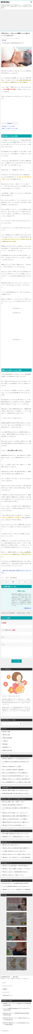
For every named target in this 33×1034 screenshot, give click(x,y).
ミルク (7, 577)
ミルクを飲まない (13, 577)
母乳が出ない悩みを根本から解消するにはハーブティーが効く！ (16, 571)
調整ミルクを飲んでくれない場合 (10, 128)
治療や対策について (7, 747)
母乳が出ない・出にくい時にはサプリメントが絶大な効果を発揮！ (17, 857)
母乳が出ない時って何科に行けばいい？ (11, 844)
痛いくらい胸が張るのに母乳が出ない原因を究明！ (13, 769)
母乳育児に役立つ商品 (7, 750)
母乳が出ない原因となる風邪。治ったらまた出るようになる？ (16, 790)
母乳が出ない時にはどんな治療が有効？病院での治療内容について (17, 848)
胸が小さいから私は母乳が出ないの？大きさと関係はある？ (15, 772)
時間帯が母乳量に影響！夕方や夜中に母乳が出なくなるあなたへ (16, 793)
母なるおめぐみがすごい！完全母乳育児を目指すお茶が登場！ (16, 883)
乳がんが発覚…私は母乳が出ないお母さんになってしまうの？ (16, 833)
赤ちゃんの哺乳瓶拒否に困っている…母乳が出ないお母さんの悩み (17, 782)
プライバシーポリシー (8, 985)
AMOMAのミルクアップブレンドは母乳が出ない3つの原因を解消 (16, 889)
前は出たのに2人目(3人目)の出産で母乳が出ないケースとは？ (16, 775)
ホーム (4, 982)
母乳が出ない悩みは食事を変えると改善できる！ (13, 804)
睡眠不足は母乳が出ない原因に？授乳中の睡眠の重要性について (16, 815)
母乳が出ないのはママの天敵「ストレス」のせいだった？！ (15, 812)
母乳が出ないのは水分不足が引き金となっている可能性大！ (15, 819)
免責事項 (5, 989)
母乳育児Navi (5, 2)
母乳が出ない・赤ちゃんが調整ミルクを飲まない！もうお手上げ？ (17, 868)
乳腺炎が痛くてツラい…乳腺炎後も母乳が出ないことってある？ (16, 836)
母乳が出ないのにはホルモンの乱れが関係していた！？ (14, 825)
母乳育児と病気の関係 (7, 737)
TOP (6, 976)
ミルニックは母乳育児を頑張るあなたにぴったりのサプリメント (16, 886)
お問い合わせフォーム (8, 995)
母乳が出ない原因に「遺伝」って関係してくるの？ (13, 801)
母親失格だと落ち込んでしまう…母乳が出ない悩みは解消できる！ (17, 779)
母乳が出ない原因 (6, 731)
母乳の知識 (4, 40)
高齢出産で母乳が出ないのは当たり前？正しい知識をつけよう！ (16, 822)
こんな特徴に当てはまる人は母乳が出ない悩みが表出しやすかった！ (16, 762)
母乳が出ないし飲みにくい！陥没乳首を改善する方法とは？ (24, 612)
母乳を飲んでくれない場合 (8, 126)
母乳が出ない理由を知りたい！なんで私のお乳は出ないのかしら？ (17, 758)
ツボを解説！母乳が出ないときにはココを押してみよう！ (15, 851)
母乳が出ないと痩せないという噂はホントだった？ (13, 875)
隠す (11, 123)
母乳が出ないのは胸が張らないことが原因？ (12, 766)
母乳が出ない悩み (6, 734)
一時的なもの (5, 741)
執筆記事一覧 (27, 608)
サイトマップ (6, 992)
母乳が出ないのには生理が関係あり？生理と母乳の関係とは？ (9, 612)
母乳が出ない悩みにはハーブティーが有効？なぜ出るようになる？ (17, 854)
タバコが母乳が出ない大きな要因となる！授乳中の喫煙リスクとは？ (16, 808)
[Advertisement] (16, 19)
